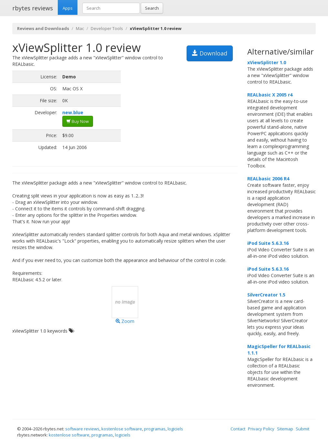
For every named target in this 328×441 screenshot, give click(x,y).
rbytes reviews (32, 8)
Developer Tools (107, 28)
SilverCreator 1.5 (266, 295)
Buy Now (78, 121)
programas (155, 429)
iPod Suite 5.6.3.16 (268, 243)
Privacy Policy (261, 429)
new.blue (72, 112)
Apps (68, 8)
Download (209, 53)
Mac (80, 28)
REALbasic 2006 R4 (268, 178)
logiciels (175, 429)
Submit (302, 429)
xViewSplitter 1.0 (266, 62)
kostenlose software (121, 429)
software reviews (82, 429)
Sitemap (285, 429)
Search (152, 8)
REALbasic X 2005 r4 (269, 95)
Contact (238, 429)
